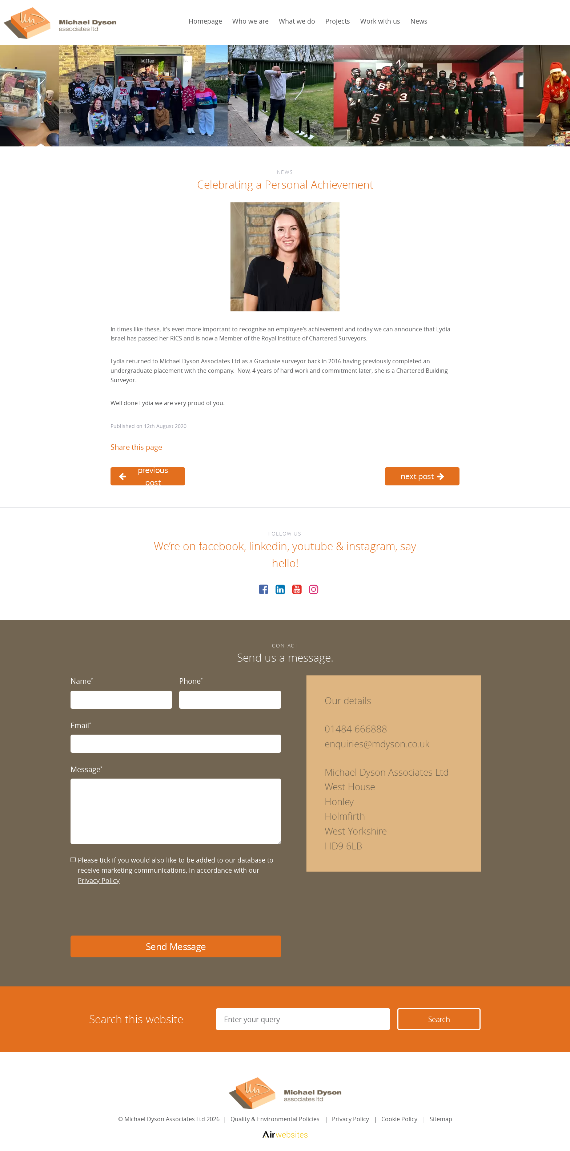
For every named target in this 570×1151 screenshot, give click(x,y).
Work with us (380, 21)
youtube (312, 546)
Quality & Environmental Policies (275, 1119)
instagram (370, 546)
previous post (143, 476)
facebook (221, 546)
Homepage (205, 21)
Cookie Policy (399, 1119)
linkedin (268, 546)
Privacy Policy (99, 880)
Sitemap (441, 1119)
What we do (297, 21)
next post (422, 476)
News (419, 21)
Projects (337, 21)
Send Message (176, 946)
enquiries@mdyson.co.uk (377, 744)
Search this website (136, 1019)
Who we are (250, 21)
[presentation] (126, 910)
